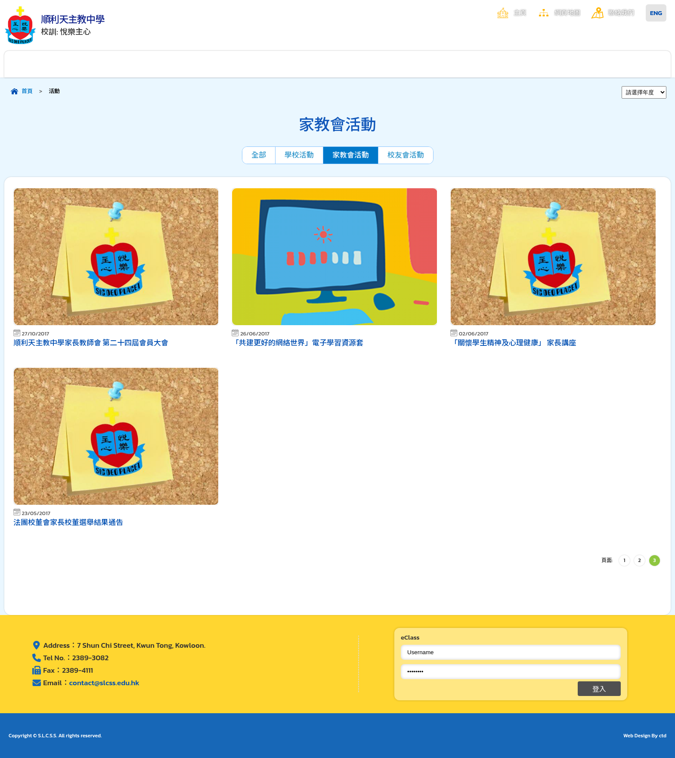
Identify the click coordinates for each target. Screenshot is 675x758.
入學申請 (545, 64)
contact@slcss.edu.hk (104, 682)
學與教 (296, 64)
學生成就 (379, 64)
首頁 (27, 91)
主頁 (520, 13)
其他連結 (629, 64)
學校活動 (299, 155)
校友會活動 (405, 155)
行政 (129, 64)
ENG (656, 13)
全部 (258, 155)
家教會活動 (350, 155)
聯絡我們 (621, 13)
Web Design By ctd (644, 735)
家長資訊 (462, 64)
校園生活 (212, 64)
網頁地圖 (567, 13)
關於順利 (46, 64)
